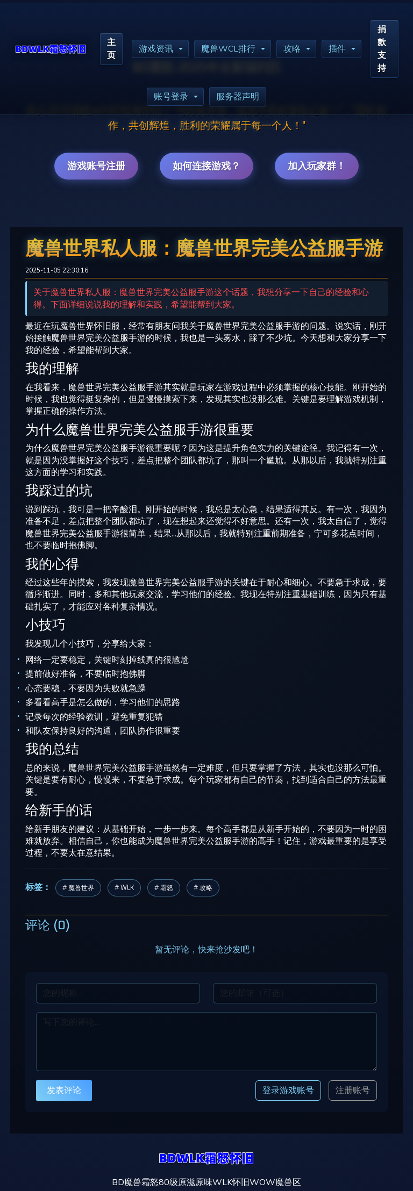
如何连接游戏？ (206, 166)
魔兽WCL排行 (228, 49)
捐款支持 (382, 49)
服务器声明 (237, 97)
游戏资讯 (156, 49)
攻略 (292, 49)
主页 (111, 49)
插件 (337, 49)
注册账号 (353, 1090)
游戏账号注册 (96, 166)
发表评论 (64, 1090)
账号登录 (171, 97)
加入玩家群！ (317, 166)
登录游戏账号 (288, 1090)
